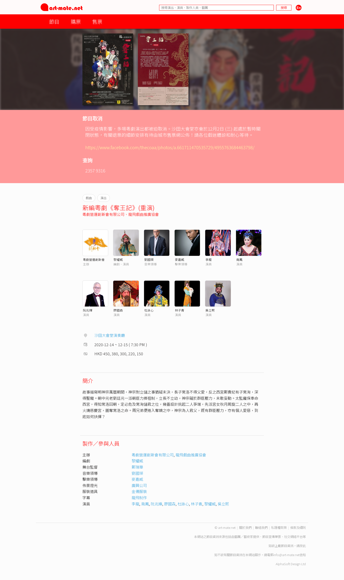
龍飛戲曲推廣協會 (143, 214)
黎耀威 (118, 259)
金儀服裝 (139, 491)
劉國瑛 (149, 259)
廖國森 (118, 310)
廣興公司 (139, 485)
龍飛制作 (139, 497)
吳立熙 (210, 310)
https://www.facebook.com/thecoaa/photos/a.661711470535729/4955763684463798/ (169, 147)
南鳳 (239, 259)
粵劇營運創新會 (94, 259)
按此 (303, 545)
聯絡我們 (261, 527)
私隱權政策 (279, 527)
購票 (76, 21)
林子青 (179, 310)
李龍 (208, 259)
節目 (54, 21)
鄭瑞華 (137, 467)
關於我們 (245, 527)
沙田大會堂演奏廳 (109, 335)
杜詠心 (149, 310)
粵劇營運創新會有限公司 (103, 214)
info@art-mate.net (286, 555)
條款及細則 (298, 527)
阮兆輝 (87, 310)
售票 (97, 21)
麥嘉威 (179, 259)
